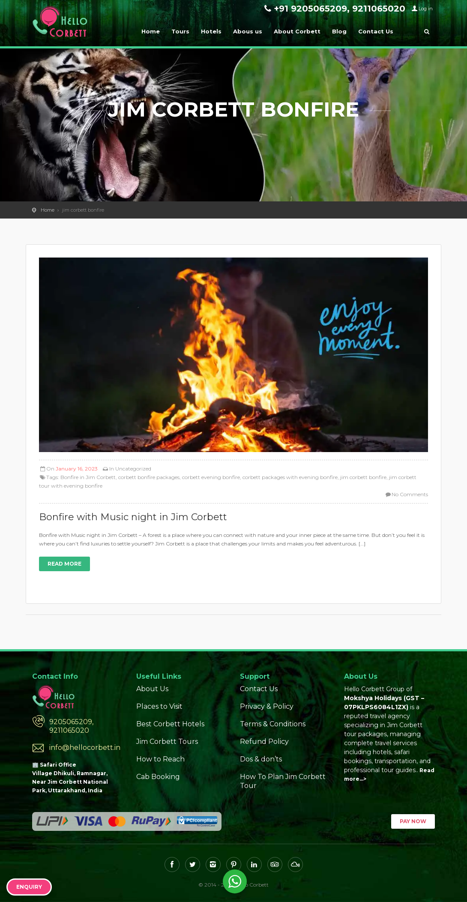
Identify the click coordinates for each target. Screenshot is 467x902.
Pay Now (413, 821)
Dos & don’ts (261, 759)
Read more (64, 563)
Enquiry (29, 887)
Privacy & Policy (266, 706)
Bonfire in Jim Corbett (88, 477)
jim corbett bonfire (363, 477)
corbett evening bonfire (211, 477)
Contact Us (375, 31)
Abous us (247, 31)
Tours (180, 31)
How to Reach (160, 759)
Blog (339, 31)
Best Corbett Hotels (170, 724)
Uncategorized (133, 468)
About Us (152, 689)
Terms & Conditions (272, 724)
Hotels (211, 31)
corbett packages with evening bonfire (290, 477)
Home (150, 31)
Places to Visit (159, 706)
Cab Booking (158, 777)
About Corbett (297, 31)
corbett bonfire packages (149, 477)
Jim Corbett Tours (167, 741)
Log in (426, 9)
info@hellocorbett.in (84, 747)
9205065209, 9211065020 (71, 726)
